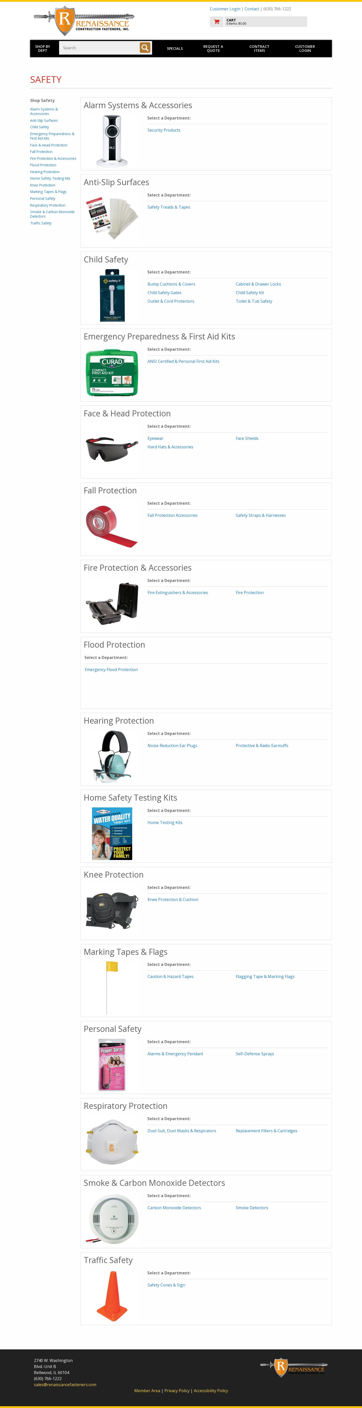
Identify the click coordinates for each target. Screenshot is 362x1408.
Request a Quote (213, 48)
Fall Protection (41, 151)
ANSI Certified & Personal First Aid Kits (183, 361)
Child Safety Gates (165, 292)
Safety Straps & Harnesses (261, 515)
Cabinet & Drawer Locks (258, 284)
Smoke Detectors (252, 1207)
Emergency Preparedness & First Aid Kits (52, 136)
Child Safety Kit (250, 292)
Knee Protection (42, 185)
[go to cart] (269, 21)
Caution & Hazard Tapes (171, 976)
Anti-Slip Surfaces (44, 120)
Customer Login (225, 9)
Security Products (164, 130)
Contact (252, 9)
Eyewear (155, 438)
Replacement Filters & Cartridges (266, 1130)
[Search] (145, 47)
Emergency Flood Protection (111, 669)
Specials (175, 48)
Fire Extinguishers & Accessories (178, 592)
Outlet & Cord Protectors (171, 301)
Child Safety (39, 127)
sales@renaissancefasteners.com (65, 1384)
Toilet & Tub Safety (254, 301)
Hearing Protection (45, 171)
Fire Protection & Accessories (53, 158)
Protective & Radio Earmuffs (262, 745)
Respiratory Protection (47, 205)
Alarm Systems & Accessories (44, 111)
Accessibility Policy (211, 1390)
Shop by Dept (42, 48)
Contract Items (259, 48)
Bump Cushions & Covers (171, 284)
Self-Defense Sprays (255, 1054)
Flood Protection (43, 165)
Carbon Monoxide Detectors (174, 1207)
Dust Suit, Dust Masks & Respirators (182, 1130)
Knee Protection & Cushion (173, 899)
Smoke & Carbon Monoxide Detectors (52, 214)
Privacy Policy (177, 1390)
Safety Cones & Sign (166, 1285)
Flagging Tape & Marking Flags (265, 976)
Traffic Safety (41, 223)
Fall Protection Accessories (173, 515)
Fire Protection (250, 592)
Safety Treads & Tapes (169, 207)
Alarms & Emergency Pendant (175, 1054)
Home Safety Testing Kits (50, 178)
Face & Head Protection (48, 145)
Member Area (147, 1390)
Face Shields (247, 438)
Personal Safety (42, 198)
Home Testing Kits (165, 822)
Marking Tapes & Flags (48, 191)
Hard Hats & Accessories (170, 447)
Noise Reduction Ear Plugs (172, 745)
